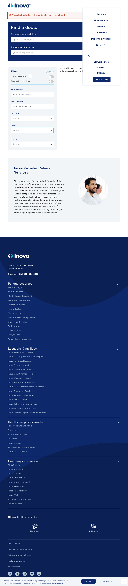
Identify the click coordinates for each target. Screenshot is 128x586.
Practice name (17, 101)
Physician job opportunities (21, 447)
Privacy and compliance (19, 555)
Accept (88, 581)
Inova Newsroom (16, 486)
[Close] (124, 581)
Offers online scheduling (20, 81)
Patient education (16, 305)
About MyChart (15, 291)
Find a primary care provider (22, 317)
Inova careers (14, 443)
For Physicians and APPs (20, 426)
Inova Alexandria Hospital (20, 352)
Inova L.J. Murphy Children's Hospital (26, 356)
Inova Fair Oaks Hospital (20, 361)
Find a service (15, 313)
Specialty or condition (23, 34)
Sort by (14, 139)
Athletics (93, 528)
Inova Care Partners (17, 452)
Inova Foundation (16, 478)
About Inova (14, 465)
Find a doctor (14, 309)
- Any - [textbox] (16, 118)
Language (15, 113)
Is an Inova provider (19, 76)
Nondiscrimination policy (20, 549)
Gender (14, 125)
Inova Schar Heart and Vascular (23, 404)
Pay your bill (14, 335)
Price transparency (17, 491)
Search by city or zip (22, 47)
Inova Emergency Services (20, 391)
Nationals (35, 528)
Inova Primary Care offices (21, 395)
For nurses (13, 430)
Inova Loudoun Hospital (19, 369)
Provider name (17, 89)
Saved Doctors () (111, 68)
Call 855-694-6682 (28, 274)
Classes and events (17, 322)
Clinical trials (14, 330)
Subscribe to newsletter (19, 339)
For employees (15, 503)
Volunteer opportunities (19, 499)
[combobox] (64, 39)
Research (12, 438)
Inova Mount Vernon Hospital (22, 374)
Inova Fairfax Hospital (18, 365)
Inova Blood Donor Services (21, 382)
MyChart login (15, 287)
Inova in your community (20, 482)
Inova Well (13, 495)
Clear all (50, 72)
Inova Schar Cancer (17, 399)
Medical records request (20, 296)
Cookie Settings (106, 581)
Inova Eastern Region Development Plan (27, 412)
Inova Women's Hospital (19, 378)
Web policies (14, 543)
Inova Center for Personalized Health (26, 387)
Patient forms (14, 326)
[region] (64, 581)
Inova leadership (16, 469)
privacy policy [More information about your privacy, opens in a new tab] (57, 583)
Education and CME (17, 434)
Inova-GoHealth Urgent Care (22, 408)
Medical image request (19, 300)
